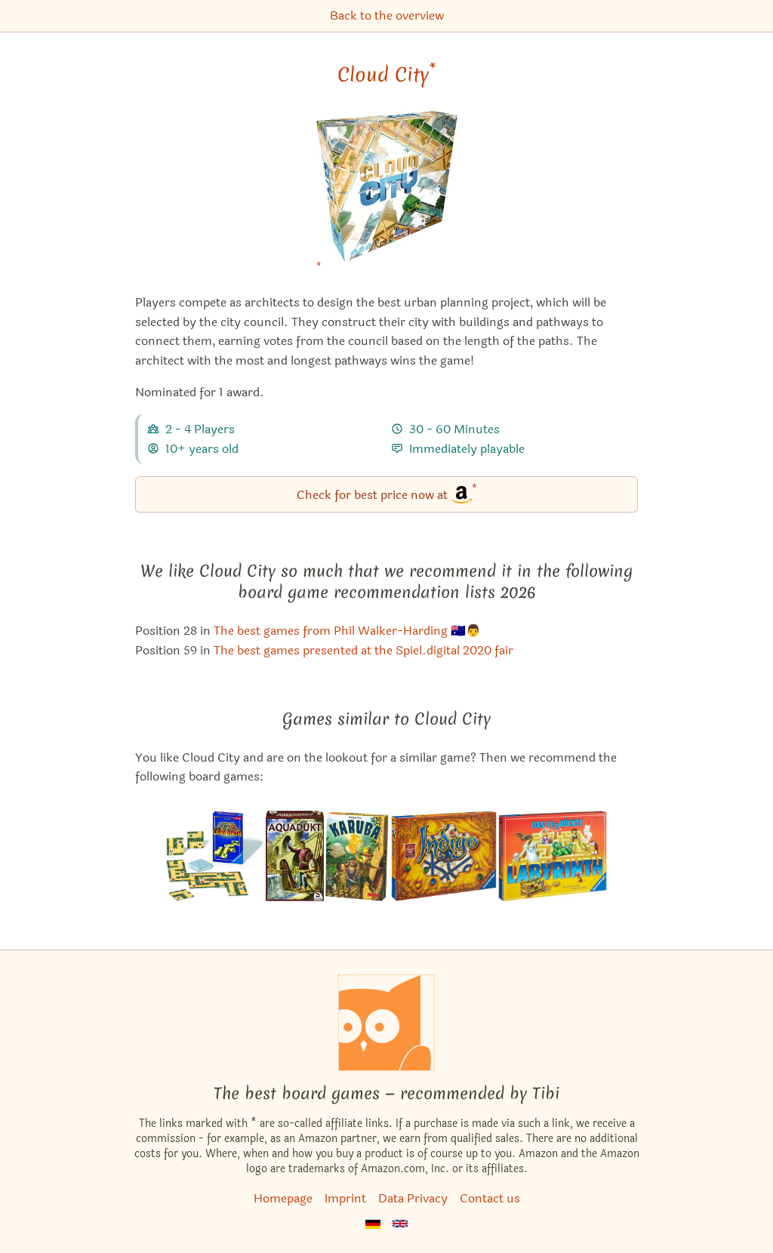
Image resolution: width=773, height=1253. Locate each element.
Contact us (490, 1198)
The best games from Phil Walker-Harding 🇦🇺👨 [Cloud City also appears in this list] (347, 630)
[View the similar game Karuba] (357, 856)
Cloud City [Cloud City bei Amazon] (386, 75)
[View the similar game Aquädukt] (295, 856)
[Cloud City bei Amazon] (386, 196)
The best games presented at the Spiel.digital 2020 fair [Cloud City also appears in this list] (363, 650)
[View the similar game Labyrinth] (552, 856)
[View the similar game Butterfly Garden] (444, 856)
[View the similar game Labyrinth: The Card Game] (215, 856)
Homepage (283, 1198)
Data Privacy (413, 1198)
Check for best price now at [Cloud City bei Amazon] (387, 493)
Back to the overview (387, 15)
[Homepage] (386, 1022)
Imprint (345, 1198)
